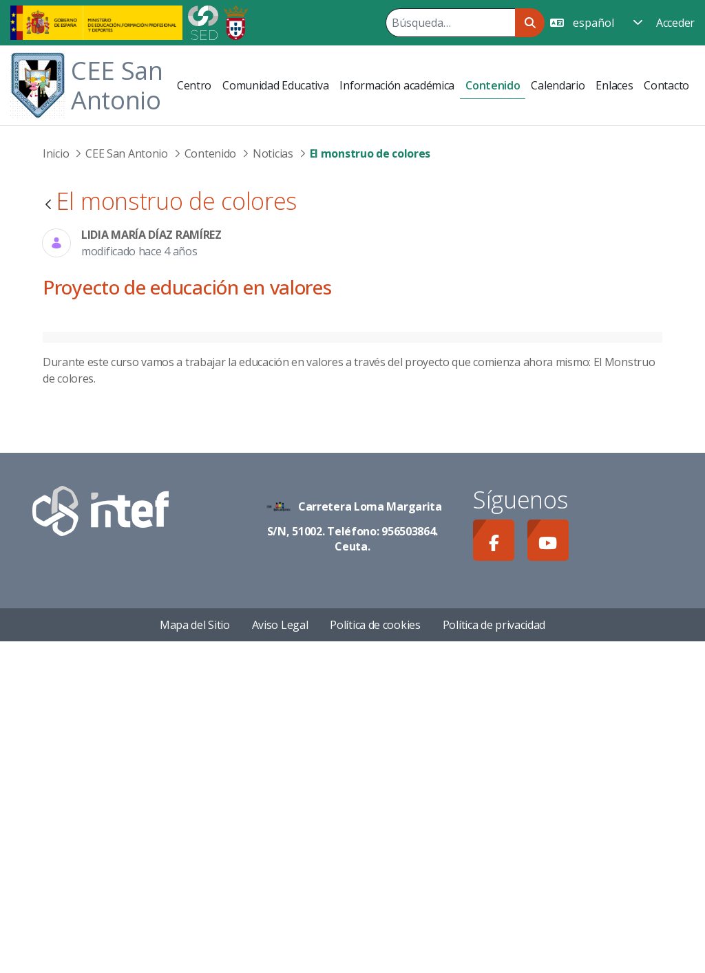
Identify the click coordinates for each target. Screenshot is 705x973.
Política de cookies (375, 956)
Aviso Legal (280, 956)
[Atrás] (48, 205)
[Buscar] (450, 22)
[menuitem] (194, 85)
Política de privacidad (494, 956)
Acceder (675, 22)
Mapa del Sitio (195, 956)
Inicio (56, 153)
